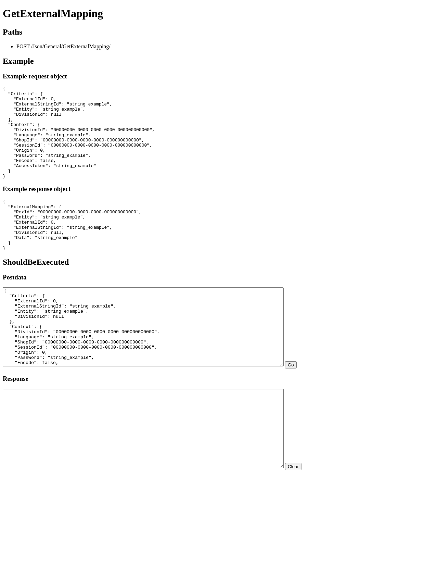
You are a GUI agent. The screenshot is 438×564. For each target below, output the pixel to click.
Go (325, 409)
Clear (327, 526)
